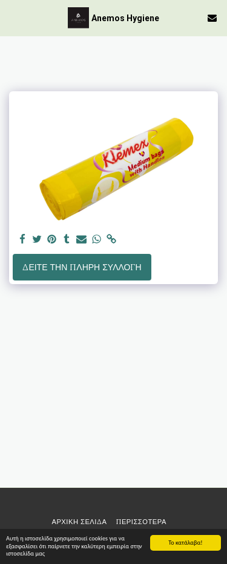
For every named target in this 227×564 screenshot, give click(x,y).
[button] (13, 17)
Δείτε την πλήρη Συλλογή (81, 267)
